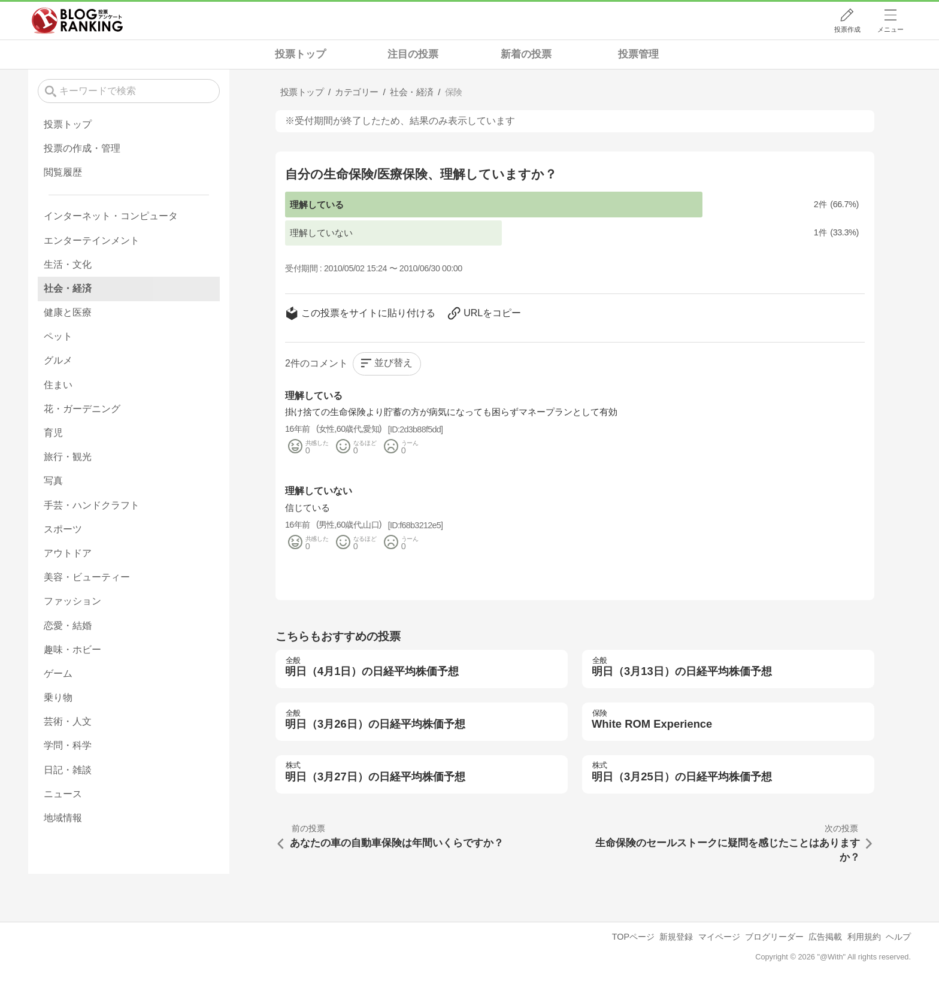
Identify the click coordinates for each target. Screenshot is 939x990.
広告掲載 (825, 936)
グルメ (58, 360)
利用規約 (864, 936)
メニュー (890, 29)
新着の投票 (526, 54)
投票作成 (847, 29)
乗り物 (58, 697)
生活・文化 (68, 264)
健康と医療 (68, 312)
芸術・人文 (68, 721)
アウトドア (68, 553)
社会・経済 (68, 288)
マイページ (719, 936)
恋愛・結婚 (68, 625)
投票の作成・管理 (82, 148)
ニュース (63, 794)
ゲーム (58, 673)
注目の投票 (412, 54)
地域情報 (63, 818)
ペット (58, 336)
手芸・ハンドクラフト (92, 505)
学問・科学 (68, 745)
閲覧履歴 (63, 172)
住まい (58, 385)
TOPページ (633, 936)
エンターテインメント (92, 240)
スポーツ (63, 529)
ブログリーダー (774, 936)
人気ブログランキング (77, 20)
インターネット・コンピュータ (111, 216)
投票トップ (300, 54)
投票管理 (638, 54)
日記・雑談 (68, 770)
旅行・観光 (68, 457)
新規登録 (676, 936)
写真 (53, 481)
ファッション (72, 601)
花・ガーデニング (82, 409)
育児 (53, 433)
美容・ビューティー (87, 577)
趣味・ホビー (72, 649)
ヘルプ (898, 936)
